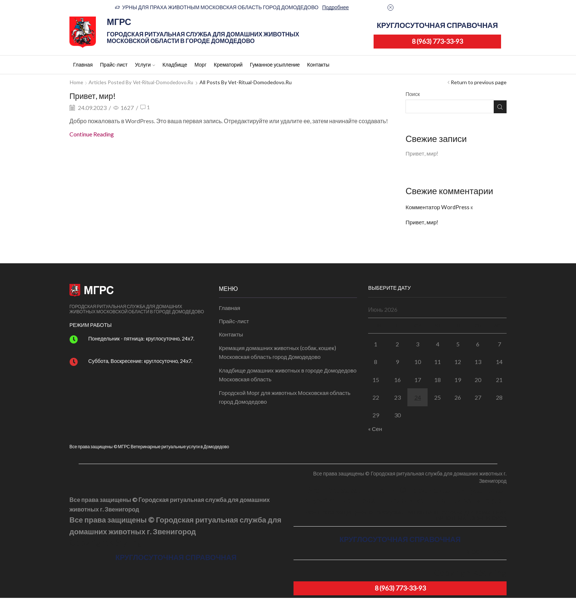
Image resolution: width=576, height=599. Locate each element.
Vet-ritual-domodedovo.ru (165, 82)
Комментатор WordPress (438, 207)
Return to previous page (479, 82)
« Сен (375, 429)
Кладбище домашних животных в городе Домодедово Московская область (273, 378)
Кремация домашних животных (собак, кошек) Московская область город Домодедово (280, 355)
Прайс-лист (113, 64)
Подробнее (335, 7)
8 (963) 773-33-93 (437, 41)
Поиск (413, 94)
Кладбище (174, 64)
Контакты (318, 64)
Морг (200, 64)
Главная (83, 64)
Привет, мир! (95, 95)
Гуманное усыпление (275, 64)
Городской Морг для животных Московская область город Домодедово (287, 401)
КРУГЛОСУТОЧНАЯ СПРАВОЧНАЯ (437, 25)
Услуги (145, 64)
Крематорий (228, 64)
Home (76, 82)
